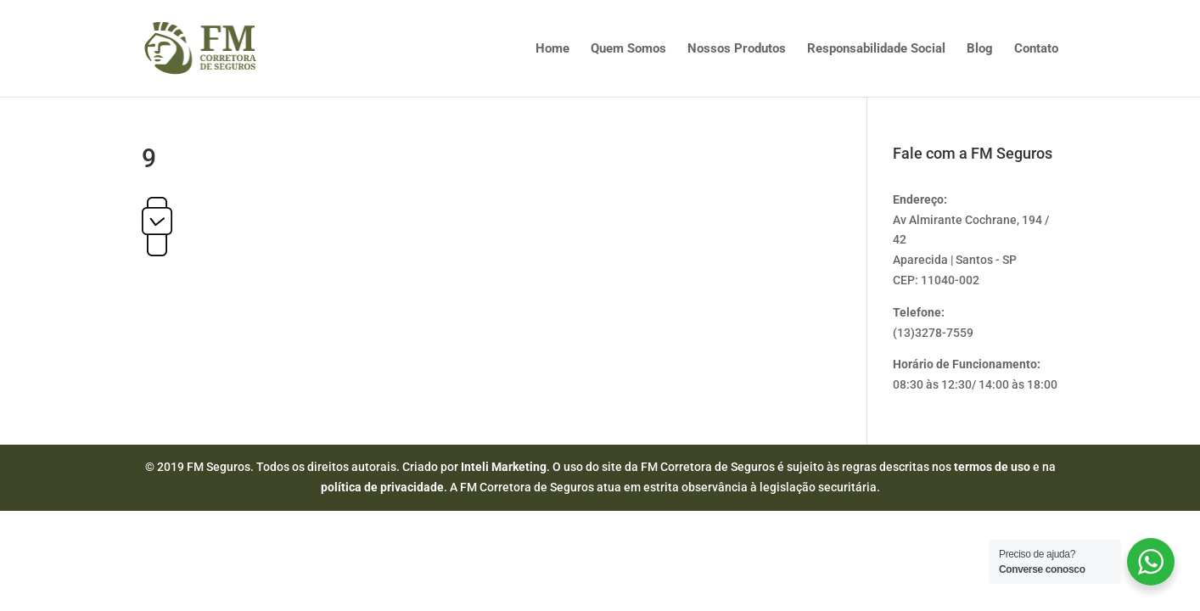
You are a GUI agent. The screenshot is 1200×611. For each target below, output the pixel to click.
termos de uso (992, 467)
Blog (980, 49)
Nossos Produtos (736, 49)
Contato (1036, 49)
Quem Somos (628, 49)
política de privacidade (382, 487)
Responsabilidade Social (876, 49)
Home (552, 49)
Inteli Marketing (504, 467)
